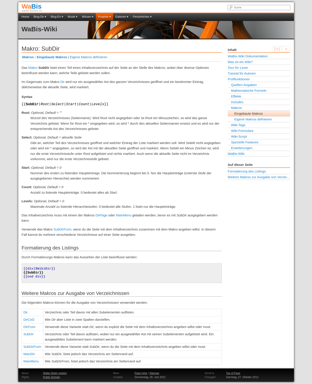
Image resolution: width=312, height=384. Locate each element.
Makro (33, 67)
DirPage (101, 215)
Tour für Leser (238, 67)
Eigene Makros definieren (88, 57)
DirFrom (29, 327)
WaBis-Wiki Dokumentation (248, 56)
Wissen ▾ (87, 16)
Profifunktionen (239, 79)
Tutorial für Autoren (242, 73)
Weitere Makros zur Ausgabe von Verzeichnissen (259, 177)
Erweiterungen (241, 148)
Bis (32, 6)
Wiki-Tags (238, 125)
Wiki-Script (239, 136)
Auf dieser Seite (240, 165)
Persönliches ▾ (142, 16)
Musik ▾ (73, 16)
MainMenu (123, 215)
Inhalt (232, 50)
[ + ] (277, 49)
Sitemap (154, 373)
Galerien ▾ (122, 16)
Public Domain (51, 377)
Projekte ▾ (104, 16)
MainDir (29, 354)
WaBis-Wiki (39, 29)
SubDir (28, 334)
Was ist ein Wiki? (240, 62)
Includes (237, 102)
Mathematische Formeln (249, 90)
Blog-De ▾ (40, 16)
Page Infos (141, 373)
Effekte (236, 96)
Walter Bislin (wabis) (55, 373)
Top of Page (233, 373)
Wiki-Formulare (242, 131)
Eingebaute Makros (52, 57)
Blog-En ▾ (57, 16)
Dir (62, 82)
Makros (28, 57)
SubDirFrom (62, 229)
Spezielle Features (244, 142)
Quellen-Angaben (244, 85)
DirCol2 (28, 319)
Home (25, 16)
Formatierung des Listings (247, 171)
